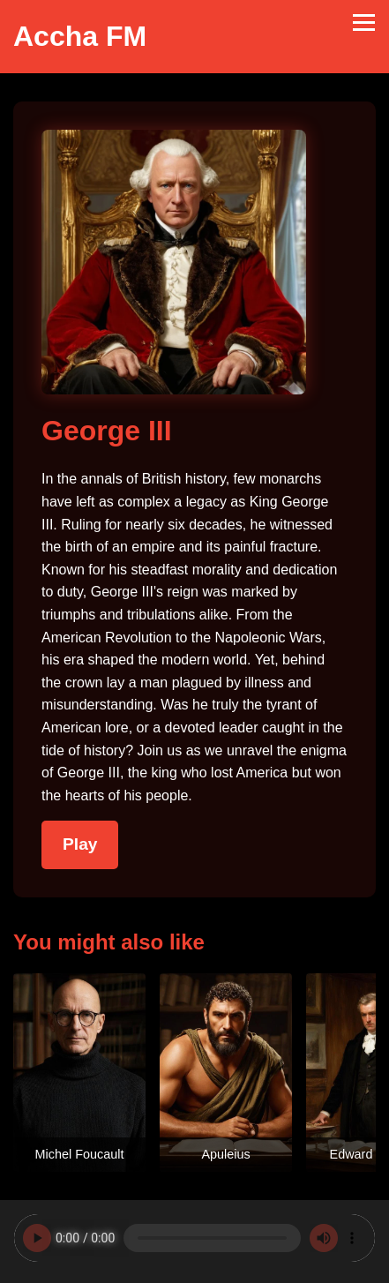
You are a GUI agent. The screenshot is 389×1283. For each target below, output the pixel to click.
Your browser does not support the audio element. (194, 1238)
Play (80, 844)
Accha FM (79, 36)
